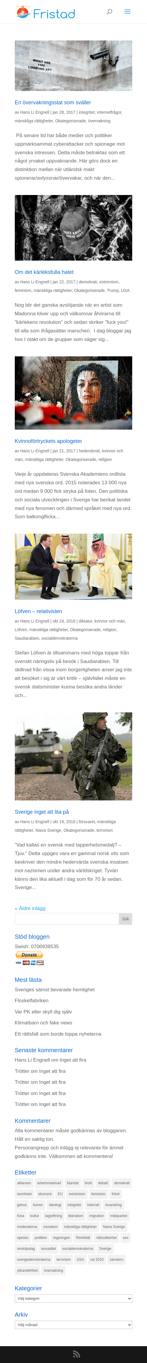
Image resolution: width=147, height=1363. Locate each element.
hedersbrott (89, 451)
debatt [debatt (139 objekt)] (103, 1183)
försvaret (87, 821)
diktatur (85, 621)
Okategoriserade (70, 120)
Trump (113, 290)
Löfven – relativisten (38, 611)
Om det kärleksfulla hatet (44, 272)
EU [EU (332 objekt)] (60, 1194)
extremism (109, 282)
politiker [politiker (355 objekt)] (41, 1238)
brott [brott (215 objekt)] (88, 1183)
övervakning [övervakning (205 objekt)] (53, 1270)
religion (105, 459)
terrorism (104, 830)
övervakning (99, 120)
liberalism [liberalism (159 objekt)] (75, 1216)
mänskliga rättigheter (34, 120)
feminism (23, 290)
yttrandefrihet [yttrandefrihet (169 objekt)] (27, 1270)
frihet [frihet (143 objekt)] (115, 1194)
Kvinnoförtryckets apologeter (48, 441)
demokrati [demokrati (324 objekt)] (122, 1183)
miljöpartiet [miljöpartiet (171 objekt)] (118, 1216)
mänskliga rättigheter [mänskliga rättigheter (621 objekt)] (80, 1227)
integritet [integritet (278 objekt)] (74, 1205)
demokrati (88, 282)
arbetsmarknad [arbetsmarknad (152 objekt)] (49, 1183)
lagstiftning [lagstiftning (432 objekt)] (53, 1216)
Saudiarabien (27, 638)
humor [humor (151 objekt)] (38, 1205)
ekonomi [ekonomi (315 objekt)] (44, 1194)
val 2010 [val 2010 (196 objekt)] (97, 1260)
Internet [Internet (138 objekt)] (93, 1205)
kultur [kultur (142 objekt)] (34, 1216)
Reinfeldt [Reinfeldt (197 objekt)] (83, 1238)
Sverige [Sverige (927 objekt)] (105, 1249)
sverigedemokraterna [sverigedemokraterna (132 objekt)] (34, 1260)
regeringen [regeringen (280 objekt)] (61, 1238)
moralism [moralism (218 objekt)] (50, 1227)
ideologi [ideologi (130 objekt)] (55, 1205)
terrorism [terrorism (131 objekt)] (63, 1260)
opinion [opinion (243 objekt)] (23, 1238)
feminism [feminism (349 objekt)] (98, 1194)
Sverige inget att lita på (42, 812)
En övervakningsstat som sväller (53, 102)
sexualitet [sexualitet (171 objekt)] (48, 1249)
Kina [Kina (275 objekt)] (20, 1216)
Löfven (21, 629)
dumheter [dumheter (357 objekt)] (24, 1194)
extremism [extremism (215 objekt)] (77, 1194)
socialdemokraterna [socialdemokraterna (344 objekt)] (77, 1249)
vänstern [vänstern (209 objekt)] (116, 1260)
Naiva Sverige (48, 830)
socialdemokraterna (59, 638)
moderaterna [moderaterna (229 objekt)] (27, 1227)
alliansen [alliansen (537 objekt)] (24, 1183)
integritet (87, 112)
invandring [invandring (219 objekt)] (113, 1205)
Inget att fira (73, 1060)
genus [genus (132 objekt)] (22, 1205)
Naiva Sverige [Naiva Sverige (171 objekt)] (114, 1227)
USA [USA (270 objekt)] (80, 1260)
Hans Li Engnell (34, 112)
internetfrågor (109, 112)
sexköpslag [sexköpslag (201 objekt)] (26, 1249)
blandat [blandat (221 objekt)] (73, 1183)
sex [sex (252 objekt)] (126, 1238)
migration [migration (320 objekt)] (96, 1216)
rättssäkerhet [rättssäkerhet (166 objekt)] (106, 1238)
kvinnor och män (109, 621)
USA (125, 290)
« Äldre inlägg (30, 908)
